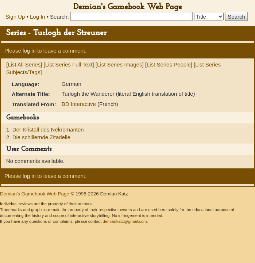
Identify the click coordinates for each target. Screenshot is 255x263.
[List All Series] (24, 64)
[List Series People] (168, 64)
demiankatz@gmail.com (125, 221)
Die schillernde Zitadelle (41, 137)
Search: (59, 17)
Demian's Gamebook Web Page (127, 7)
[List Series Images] (120, 64)
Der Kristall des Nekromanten (48, 129)
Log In (37, 17)
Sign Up (15, 17)
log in (29, 50)
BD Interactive (79, 104)
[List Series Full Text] (69, 64)
